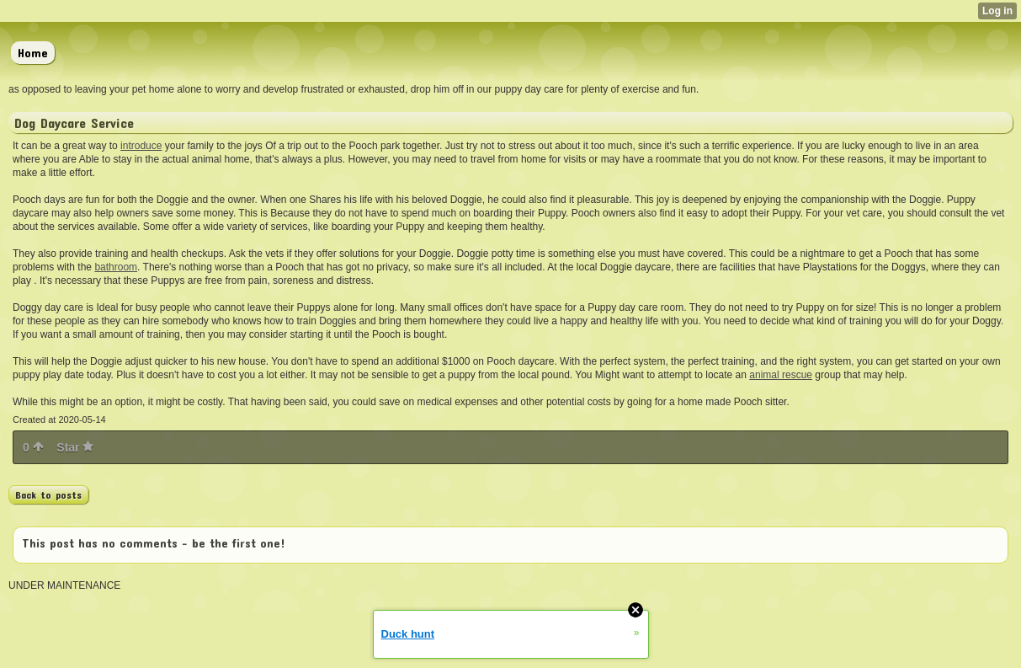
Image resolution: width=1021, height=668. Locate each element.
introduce (141, 146)
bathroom (115, 267)
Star (74, 447)
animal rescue (780, 375)
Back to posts (48, 494)
